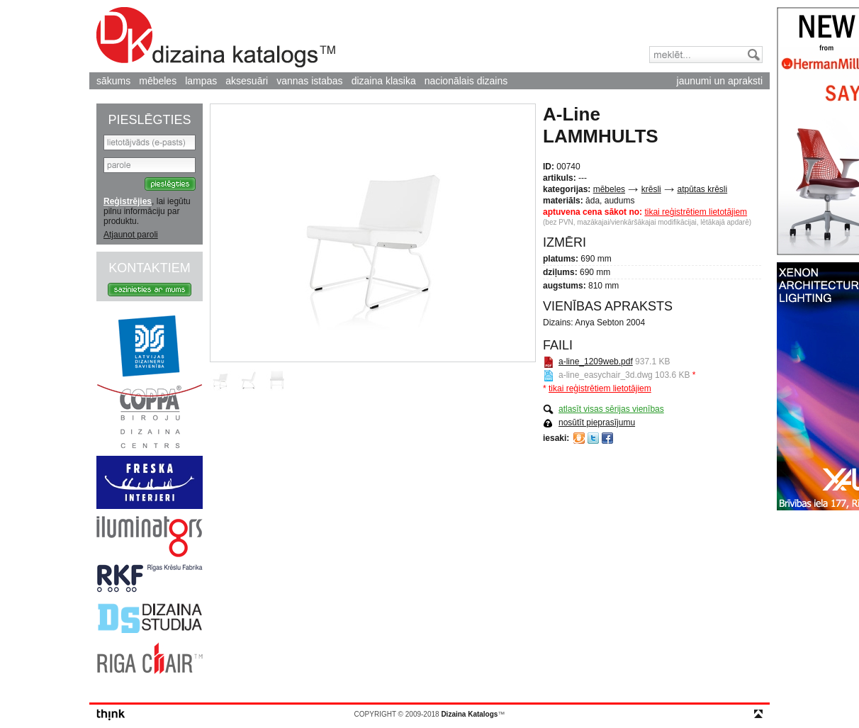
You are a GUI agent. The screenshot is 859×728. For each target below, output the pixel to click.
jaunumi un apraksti (720, 80)
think (110, 715)
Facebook (607, 438)
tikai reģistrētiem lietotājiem (695, 212)
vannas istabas (309, 80)
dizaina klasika (384, 80)
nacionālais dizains (466, 80)
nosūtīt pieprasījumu (596, 422)
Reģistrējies (127, 201)
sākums (113, 80)
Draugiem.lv (579, 438)
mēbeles (157, 80)
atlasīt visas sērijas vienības (611, 409)
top (758, 714)
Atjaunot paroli (130, 235)
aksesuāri (246, 80)
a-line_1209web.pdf (595, 361)
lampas (201, 80)
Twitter (593, 438)
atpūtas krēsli (702, 189)
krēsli (651, 189)
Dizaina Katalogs (215, 37)
